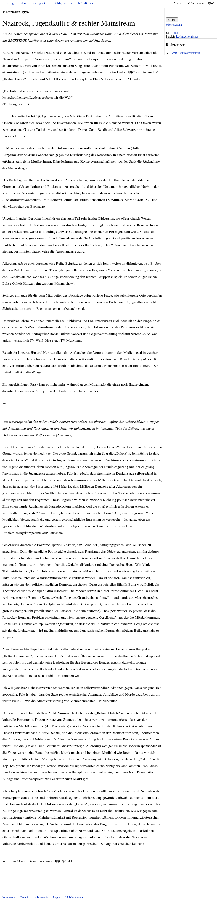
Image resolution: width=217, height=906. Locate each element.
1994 (175, 33)
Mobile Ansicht (74, 897)
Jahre (23, 3)
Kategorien (40, 3)
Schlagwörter (63, 3)
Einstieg (8, 3)
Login (56, 897)
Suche (172, 20)
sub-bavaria (41, 897)
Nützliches (85, 3)
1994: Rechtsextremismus (185, 53)
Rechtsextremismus (187, 36)
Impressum (8, 897)
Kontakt (24, 897)
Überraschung (174, 24)
